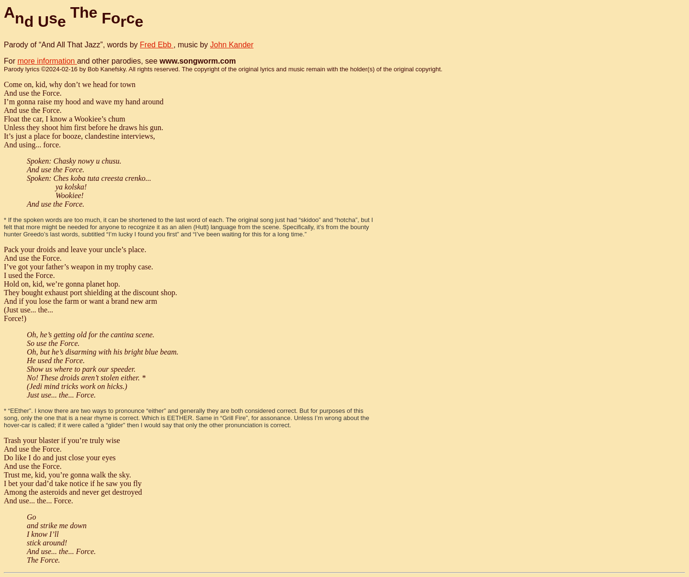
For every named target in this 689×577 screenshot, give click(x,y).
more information (47, 61)
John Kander (232, 45)
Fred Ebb (156, 45)
